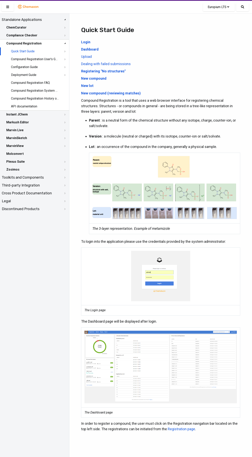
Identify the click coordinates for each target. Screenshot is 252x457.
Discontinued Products (20, 209)
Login (85, 42)
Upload (86, 56)
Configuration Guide (24, 67)
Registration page (181, 429)
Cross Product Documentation (27, 193)
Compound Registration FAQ (30, 83)
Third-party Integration (21, 185)
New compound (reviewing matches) (111, 93)
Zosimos (12, 169)
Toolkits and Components (23, 177)
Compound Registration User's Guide (35, 59)
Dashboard (90, 49)
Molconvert (15, 154)
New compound (94, 78)
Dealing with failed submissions (106, 64)
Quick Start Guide (23, 51)
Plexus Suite (15, 161)
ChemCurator (16, 27)
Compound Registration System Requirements (35, 90)
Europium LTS (218, 7)
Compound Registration (24, 43)
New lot (87, 86)
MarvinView (15, 146)
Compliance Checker (21, 35)
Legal (6, 201)
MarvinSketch (16, 138)
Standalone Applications (22, 20)
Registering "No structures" (103, 71)
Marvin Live (15, 130)
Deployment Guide (23, 75)
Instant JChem (17, 114)
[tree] (34, 114)
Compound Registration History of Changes (35, 98)
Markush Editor (17, 122)
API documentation (24, 106)
